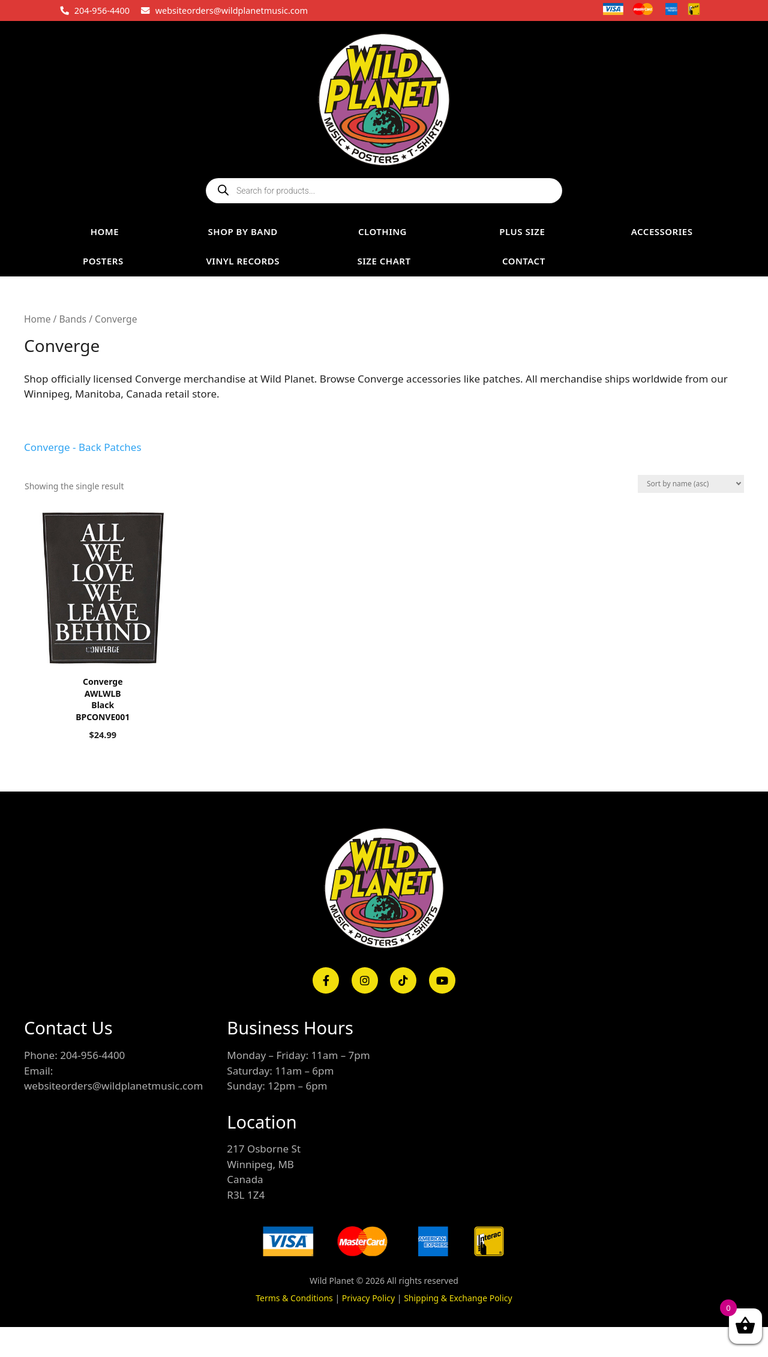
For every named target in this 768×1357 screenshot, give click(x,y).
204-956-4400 (102, 10)
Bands (72, 319)
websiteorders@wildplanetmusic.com (231, 10)
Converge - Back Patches (83, 447)
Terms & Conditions (294, 1298)
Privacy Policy (368, 1298)
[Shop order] (691, 484)
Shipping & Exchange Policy (458, 1298)
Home (37, 319)
